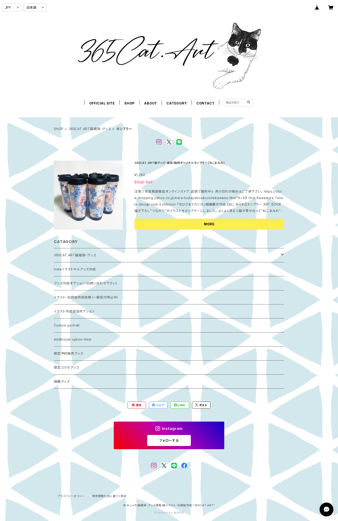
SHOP (129, 103)
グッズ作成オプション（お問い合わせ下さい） (86, 283)
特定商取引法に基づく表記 (109, 496)
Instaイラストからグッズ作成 (75, 269)
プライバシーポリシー (71, 496)
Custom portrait (67, 325)
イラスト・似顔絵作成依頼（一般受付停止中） (86, 297)
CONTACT (205, 103)
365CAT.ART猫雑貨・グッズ (90, 129)
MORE (209, 224)
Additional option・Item (72, 339)
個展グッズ (62, 381)
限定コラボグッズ (66, 367)
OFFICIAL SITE (102, 103)
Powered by (169, 512)
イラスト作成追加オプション (74, 311)
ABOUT (150, 103)
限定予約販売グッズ (68, 353)
